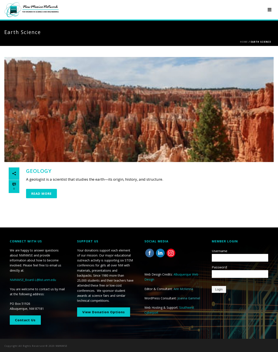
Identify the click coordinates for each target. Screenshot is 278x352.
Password (219, 267)
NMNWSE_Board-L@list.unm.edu (33, 280)
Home (244, 41)
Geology (39, 170)
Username (219, 251)
